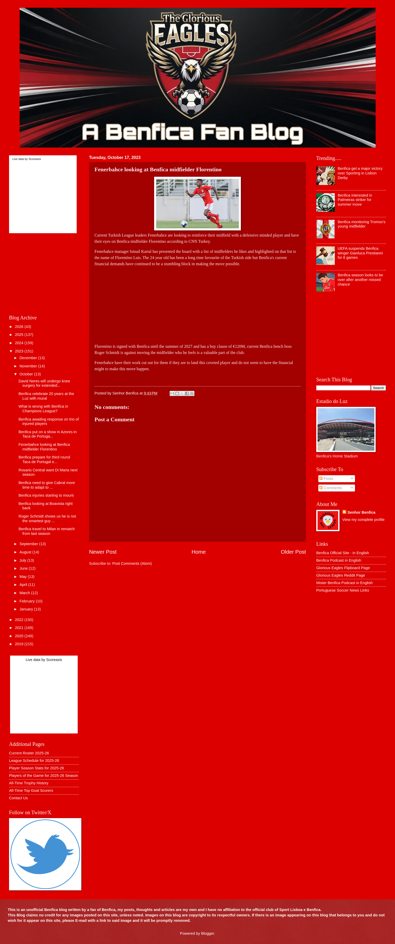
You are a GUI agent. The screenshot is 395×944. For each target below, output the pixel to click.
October (26, 374)
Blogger (207, 933)
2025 (20, 335)
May (23, 577)
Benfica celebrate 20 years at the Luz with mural (46, 396)
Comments (330, 488)
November (28, 366)
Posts (326, 479)
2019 (20, 644)
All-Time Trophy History (28, 783)
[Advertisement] (107, 303)
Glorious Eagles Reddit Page (340, 575)
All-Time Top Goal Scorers (31, 790)
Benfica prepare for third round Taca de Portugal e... (44, 459)
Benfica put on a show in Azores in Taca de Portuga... (48, 434)
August (25, 552)
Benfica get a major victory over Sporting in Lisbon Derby (360, 173)
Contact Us (18, 798)
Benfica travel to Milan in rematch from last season (47, 531)
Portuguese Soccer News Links (342, 590)
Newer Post (102, 552)
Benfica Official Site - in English (342, 553)
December (28, 358)
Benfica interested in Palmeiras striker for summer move (355, 199)
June (24, 568)
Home (199, 552)
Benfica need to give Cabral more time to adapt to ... (47, 485)
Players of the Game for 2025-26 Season (43, 775)
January (26, 609)
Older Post (293, 552)
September (29, 544)
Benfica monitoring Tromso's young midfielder (361, 224)
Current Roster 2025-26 (29, 753)
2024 (20, 343)
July (23, 560)
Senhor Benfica (361, 512)
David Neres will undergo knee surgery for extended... (44, 383)
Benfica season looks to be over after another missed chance (360, 279)
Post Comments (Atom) (132, 563)
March (25, 593)
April (23, 585)
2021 (20, 628)
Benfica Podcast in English (338, 560)
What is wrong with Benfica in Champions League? (43, 408)
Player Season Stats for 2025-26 (36, 768)
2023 (20, 351)
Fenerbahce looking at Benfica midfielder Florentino (44, 446)
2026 (20, 327)
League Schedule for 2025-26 (34, 761)
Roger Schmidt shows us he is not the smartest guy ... (47, 518)
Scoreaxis (34, 158)
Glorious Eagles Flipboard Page (343, 568)
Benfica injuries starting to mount (46, 495)
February (27, 601)
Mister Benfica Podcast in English (344, 583)
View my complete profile (363, 520)
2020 (20, 636)
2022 (20, 620)
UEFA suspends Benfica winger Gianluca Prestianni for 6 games (360, 253)
